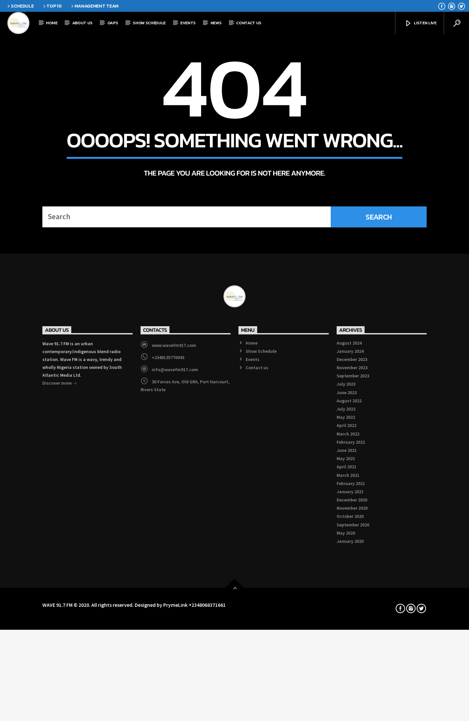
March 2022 (348, 611)
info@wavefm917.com (175, 546)
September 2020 (353, 702)
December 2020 (352, 677)
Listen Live (420, 23)
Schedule (20, 6)
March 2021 (348, 652)
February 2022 (351, 619)
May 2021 (346, 635)
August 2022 (349, 578)
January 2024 (350, 528)
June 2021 (347, 627)
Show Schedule (149, 23)
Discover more (59, 560)
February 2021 (351, 660)
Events (188, 23)
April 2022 (346, 602)
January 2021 (350, 668)
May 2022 (346, 594)
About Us (82, 23)
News (216, 23)
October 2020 (350, 693)
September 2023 (353, 553)
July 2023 (346, 561)
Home (51, 23)
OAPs (112, 23)
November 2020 (352, 685)
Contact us (248, 23)
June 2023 (347, 569)
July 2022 (346, 586)
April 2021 (346, 644)
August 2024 (349, 520)
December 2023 (352, 536)
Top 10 (52, 6)
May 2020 (346, 710)
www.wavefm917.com (174, 522)
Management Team (94, 6)
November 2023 (352, 544)
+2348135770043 (168, 534)
